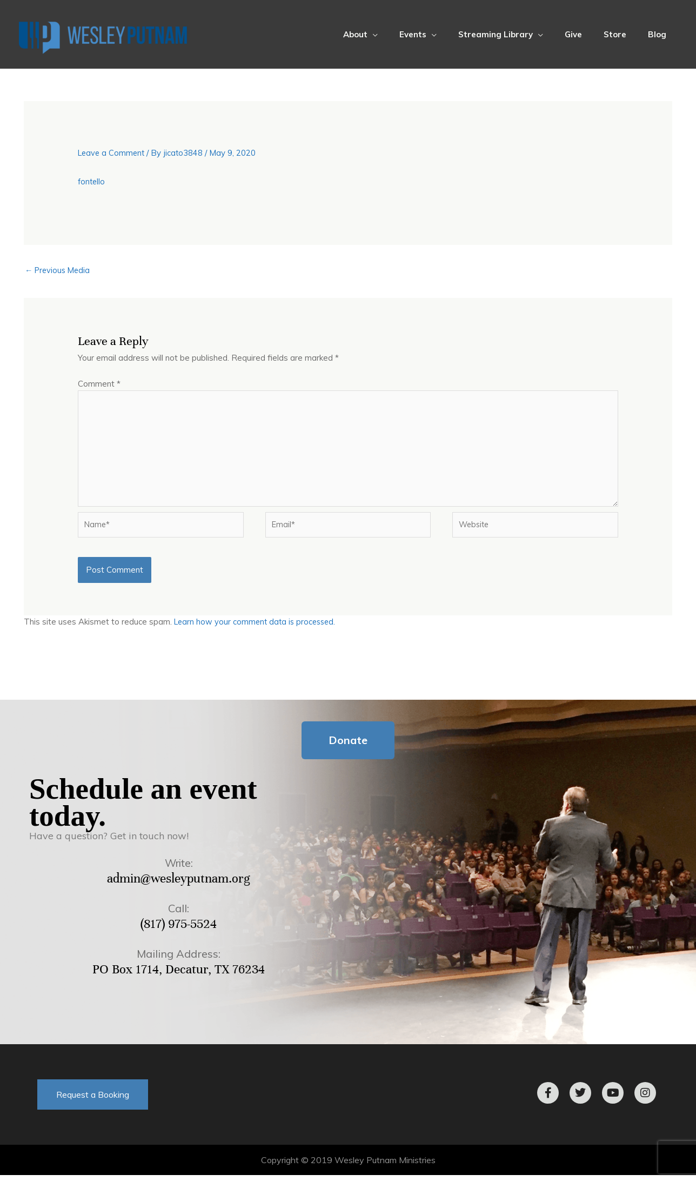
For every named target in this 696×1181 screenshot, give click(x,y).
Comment (99, 384)
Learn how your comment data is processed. (257, 627)
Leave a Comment (113, 153)
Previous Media (59, 271)
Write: (179, 868)
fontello (92, 181)
